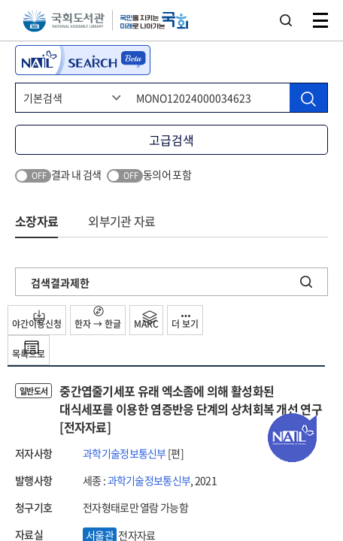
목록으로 (28, 350)
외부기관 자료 (121, 221)
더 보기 (185, 323)
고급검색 (171, 140)
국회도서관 (64, 21)
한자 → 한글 (97, 318)
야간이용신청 (37, 320)
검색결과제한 (60, 282)
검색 (286, 20)
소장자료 (36, 221)
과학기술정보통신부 (124, 453)
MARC (146, 320)
